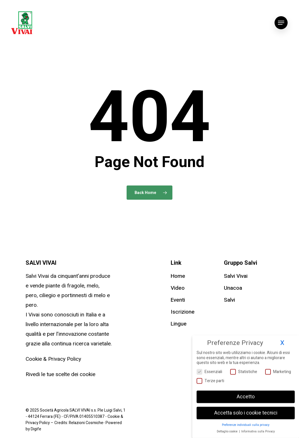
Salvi (229, 300)
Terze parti (210, 379)
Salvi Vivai (236, 276)
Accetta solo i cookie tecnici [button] (245, 411)
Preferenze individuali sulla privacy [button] (245, 423)
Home (178, 276)
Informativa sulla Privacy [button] (258, 429)
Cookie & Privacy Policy (53, 359)
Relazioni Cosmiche (86, 423)
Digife (36, 429)
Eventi (178, 300)
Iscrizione (183, 312)
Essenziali (209, 370)
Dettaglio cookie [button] (227, 429)
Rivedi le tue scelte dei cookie (60, 374)
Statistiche (243, 370)
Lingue (179, 324)
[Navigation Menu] (281, 23)
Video (178, 288)
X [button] (282, 341)
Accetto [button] (246, 395)
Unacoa (233, 288)
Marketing (278, 370)
